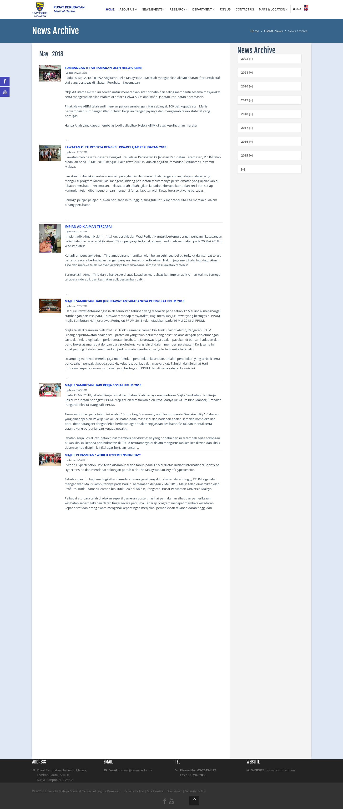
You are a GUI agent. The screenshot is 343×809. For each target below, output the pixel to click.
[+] (243, 169)
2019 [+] (247, 100)
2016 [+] (247, 141)
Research (178, 9)
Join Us (225, 9)
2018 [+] (247, 114)
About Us (128, 9)
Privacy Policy (134, 791)
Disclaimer (174, 791)
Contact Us (245, 9)
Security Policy (195, 791)
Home (110, 9)
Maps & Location (273, 9)
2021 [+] (247, 72)
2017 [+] (247, 128)
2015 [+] (247, 155)
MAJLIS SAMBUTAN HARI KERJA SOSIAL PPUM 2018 (103, 385)
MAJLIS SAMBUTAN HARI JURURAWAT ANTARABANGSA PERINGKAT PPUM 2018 (124, 301)
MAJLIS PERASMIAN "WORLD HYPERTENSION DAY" (103, 455)
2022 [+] (247, 58)
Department (203, 9)
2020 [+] (247, 86)
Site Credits (155, 791)
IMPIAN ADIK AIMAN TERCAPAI (88, 226)
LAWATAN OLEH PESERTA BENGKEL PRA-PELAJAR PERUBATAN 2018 (115, 147)
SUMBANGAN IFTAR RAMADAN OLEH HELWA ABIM (103, 68)
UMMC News (273, 31)
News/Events (153, 9)
